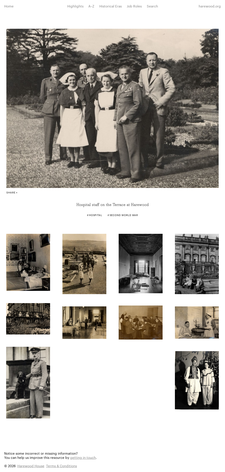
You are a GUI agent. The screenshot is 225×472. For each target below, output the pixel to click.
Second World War (124, 215)
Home (9, 6)
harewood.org (210, 6)
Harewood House (30, 465)
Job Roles (134, 6)
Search (152, 6)
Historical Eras (110, 6)
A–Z (91, 6)
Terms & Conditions (61, 465)
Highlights (75, 6)
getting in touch (83, 457)
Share (10, 192)
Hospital (95, 215)
